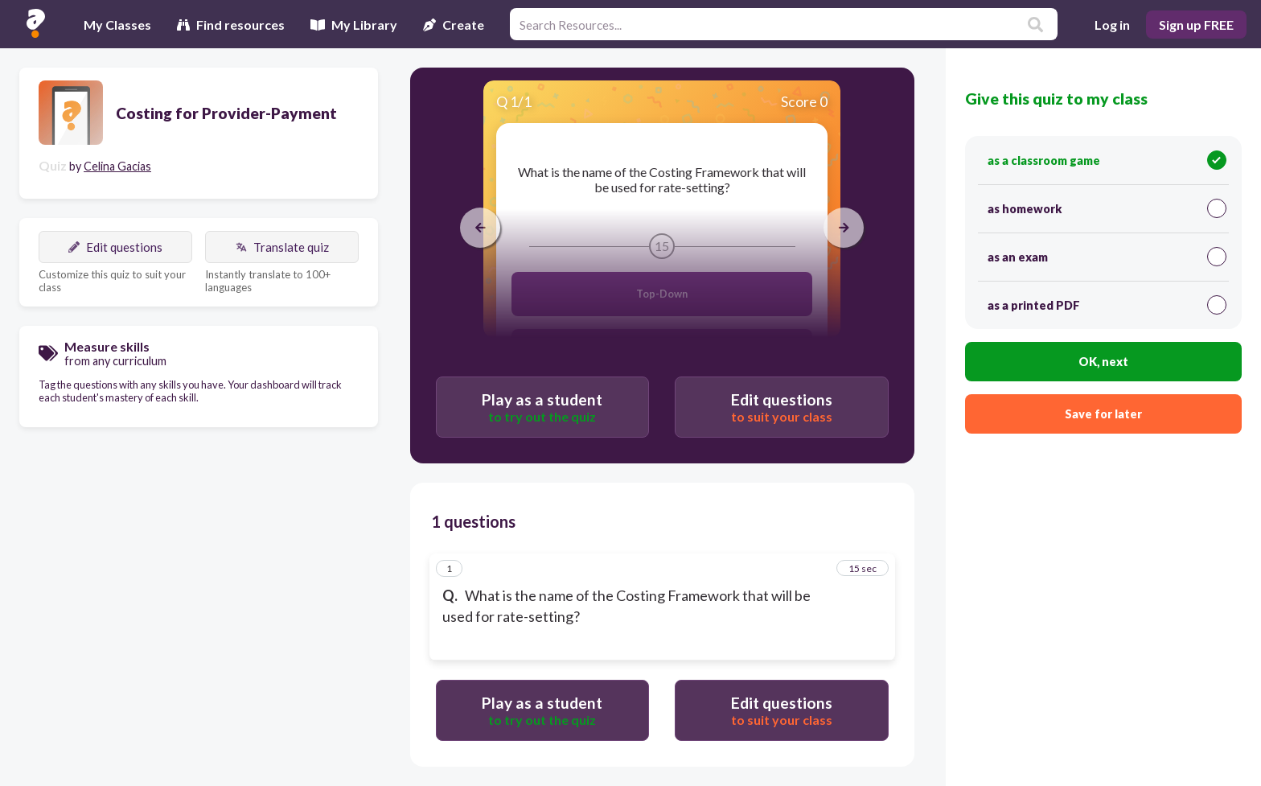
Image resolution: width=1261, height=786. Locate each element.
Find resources (231, 24)
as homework (1107, 208)
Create (453, 24)
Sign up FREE (1196, 24)
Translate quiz (282, 247)
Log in (1112, 24)
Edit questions (115, 247)
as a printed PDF (1107, 305)
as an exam (1107, 256)
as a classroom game (1107, 160)
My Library (353, 24)
